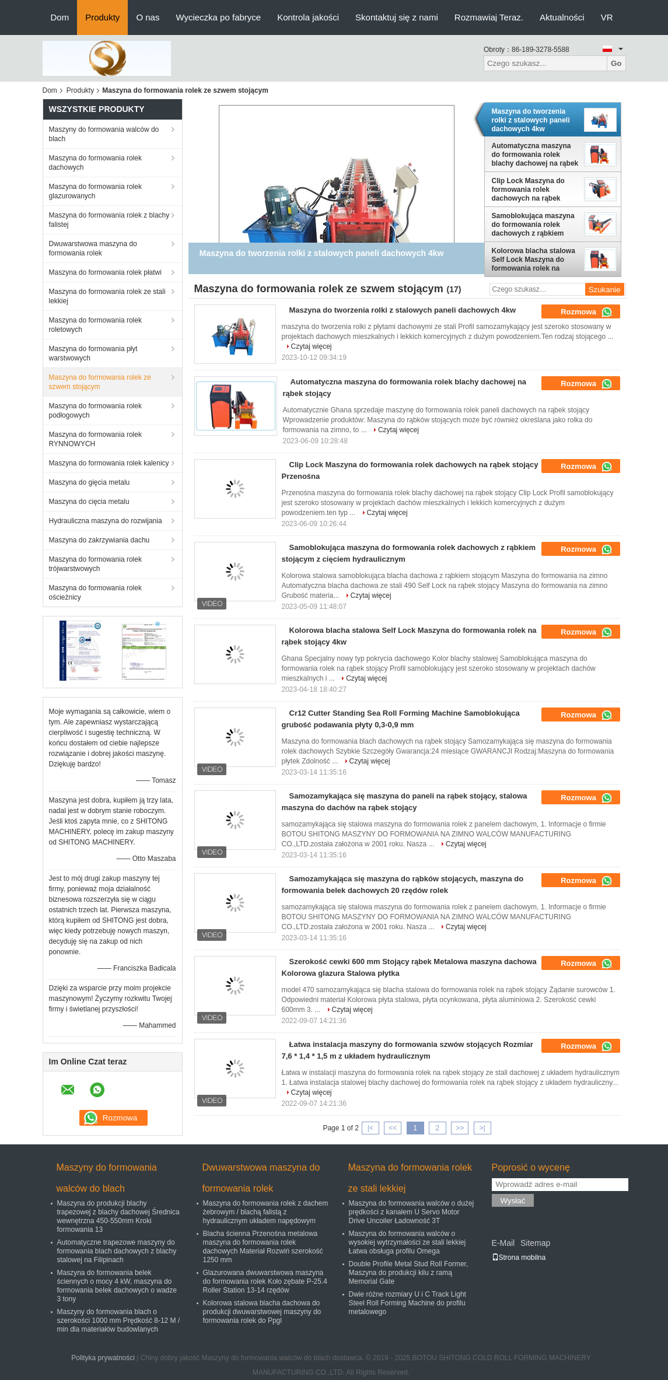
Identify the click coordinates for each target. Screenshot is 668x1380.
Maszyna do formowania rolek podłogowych (95, 410)
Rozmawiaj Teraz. (488, 17)
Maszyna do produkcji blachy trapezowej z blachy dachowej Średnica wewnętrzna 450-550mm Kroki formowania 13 (118, 1216)
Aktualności (562, 17)
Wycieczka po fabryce (218, 17)
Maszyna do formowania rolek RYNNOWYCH (95, 439)
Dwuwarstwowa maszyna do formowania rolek (93, 248)
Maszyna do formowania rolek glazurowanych (95, 191)
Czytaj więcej (311, 346)
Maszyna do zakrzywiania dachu (99, 540)
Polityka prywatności (103, 1358)
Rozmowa (586, 312)
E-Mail (503, 1243)
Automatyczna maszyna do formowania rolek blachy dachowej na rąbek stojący (535, 154)
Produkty (102, 17)
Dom (60, 17)
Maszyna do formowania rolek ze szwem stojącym (100, 382)
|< (370, 1128)
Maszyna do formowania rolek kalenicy (109, 463)
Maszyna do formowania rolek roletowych (95, 325)
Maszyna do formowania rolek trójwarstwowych (95, 564)
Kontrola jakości (308, 17)
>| (482, 1128)
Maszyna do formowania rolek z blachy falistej (109, 220)
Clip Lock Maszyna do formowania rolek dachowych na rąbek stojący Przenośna (528, 189)
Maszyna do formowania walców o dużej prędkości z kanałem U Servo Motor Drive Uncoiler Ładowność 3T (411, 1212)
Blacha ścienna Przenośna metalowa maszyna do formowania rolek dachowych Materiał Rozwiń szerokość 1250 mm (263, 1247)
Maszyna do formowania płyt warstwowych (93, 353)
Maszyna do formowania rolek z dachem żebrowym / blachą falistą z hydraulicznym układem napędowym (265, 1212)
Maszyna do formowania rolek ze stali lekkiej (107, 296)
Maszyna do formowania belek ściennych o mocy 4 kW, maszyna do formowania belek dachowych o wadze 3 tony (117, 1286)
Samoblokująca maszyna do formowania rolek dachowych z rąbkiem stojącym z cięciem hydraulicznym (533, 224)
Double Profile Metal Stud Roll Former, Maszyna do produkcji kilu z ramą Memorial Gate (408, 1273)
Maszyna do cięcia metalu (89, 502)
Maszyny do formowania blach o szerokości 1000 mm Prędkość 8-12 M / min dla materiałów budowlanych (118, 1320)
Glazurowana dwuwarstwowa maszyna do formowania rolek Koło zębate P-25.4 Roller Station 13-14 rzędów (265, 1281)
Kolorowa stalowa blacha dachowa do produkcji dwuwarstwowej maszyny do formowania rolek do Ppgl (262, 1312)
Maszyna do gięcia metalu (89, 482)
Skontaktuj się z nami (396, 17)
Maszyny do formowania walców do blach (104, 134)
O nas (147, 17)
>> (460, 1128)
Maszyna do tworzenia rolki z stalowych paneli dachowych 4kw (531, 120)
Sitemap (535, 1243)
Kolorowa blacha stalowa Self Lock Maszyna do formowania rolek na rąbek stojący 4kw (533, 259)
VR (607, 17)
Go (616, 63)
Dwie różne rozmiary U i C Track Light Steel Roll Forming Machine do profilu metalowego (407, 1303)
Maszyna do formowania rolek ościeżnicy (95, 592)
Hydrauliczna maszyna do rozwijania (105, 521)
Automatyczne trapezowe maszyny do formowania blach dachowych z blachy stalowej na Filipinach (117, 1251)
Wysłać (513, 1200)
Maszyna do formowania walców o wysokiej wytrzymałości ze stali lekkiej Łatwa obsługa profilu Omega (407, 1242)
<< (393, 1128)
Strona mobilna (519, 1257)
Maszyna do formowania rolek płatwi (105, 272)
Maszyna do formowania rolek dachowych (95, 162)
